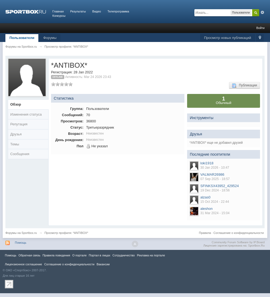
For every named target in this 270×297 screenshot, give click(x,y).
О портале (79, 255)
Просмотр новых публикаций (227, 38)
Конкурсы (58, 15)
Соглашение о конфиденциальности (239, 232)
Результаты (78, 11)
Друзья (16, 134)
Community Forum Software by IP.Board (238, 242)
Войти (260, 28)
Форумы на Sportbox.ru (21, 232)
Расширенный (262, 12)
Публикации (244, 85)
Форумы (49, 38)
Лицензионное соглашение (23, 264)
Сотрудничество (123, 255)
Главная (58, 11)
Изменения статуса (26, 114)
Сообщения (19, 154)
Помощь (20, 242)
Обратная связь (29, 255)
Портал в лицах (99, 255)
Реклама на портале (151, 255)
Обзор (15, 104)
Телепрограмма (118, 11)
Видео (96, 11)
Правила (205, 232)
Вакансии (103, 264)
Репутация (19, 124)
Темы (14, 144)
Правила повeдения (56, 255)
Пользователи (21, 38)
